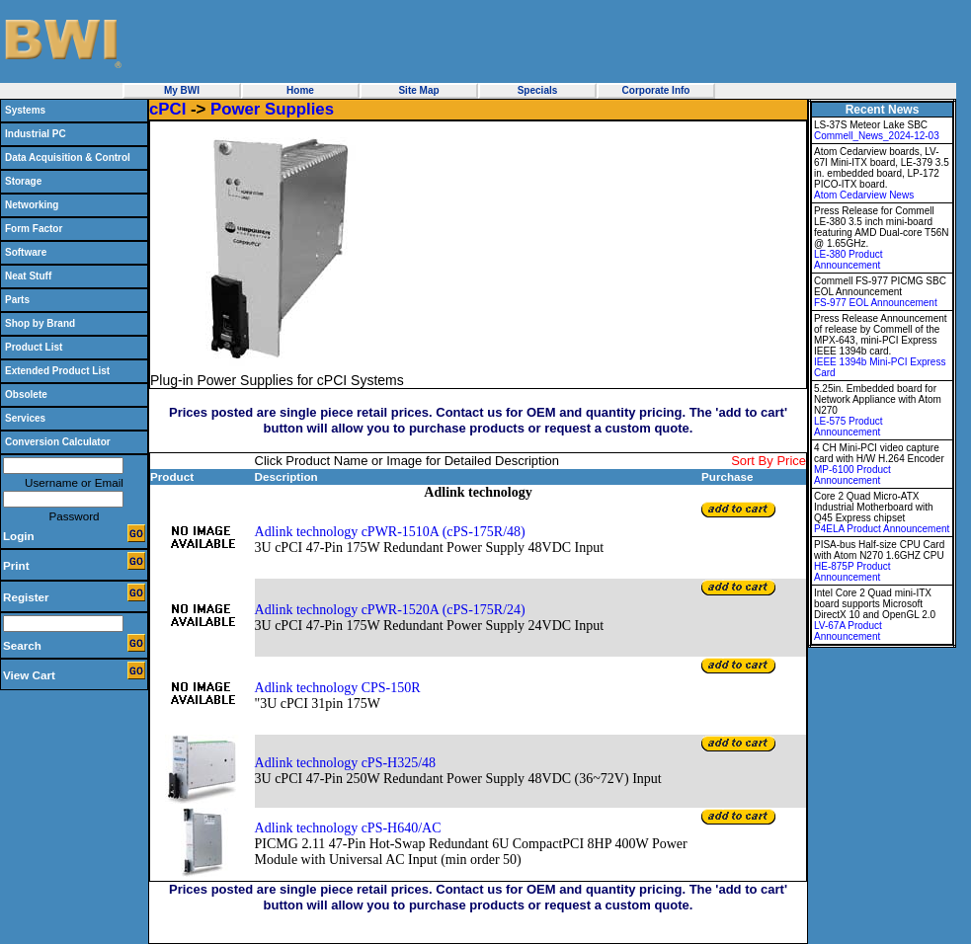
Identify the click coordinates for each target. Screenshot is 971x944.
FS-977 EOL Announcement (875, 302)
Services (25, 418)
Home (300, 90)
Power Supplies (272, 109)
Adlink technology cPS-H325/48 (346, 762)
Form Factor (33, 228)
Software (25, 252)
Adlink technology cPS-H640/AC (348, 828)
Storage (23, 181)
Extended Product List (57, 370)
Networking (31, 204)
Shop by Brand (40, 323)
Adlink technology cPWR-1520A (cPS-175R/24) (390, 609)
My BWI (182, 90)
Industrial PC (35, 133)
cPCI (167, 109)
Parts (17, 299)
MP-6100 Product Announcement (852, 475)
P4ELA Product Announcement (881, 528)
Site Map (418, 90)
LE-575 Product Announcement (848, 426)
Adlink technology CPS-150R (338, 687)
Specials (538, 90)
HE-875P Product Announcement (852, 572)
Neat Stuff (28, 276)
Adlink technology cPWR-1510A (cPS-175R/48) (390, 531)
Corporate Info (656, 90)
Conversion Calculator (58, 441)
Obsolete (26, 394)
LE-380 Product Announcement (848, 260)
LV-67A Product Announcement (848, 631)
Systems (25, 110)
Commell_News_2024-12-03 (876, 135)
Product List (33, 347)
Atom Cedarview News (864, 195)
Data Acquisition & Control (67, 157)
